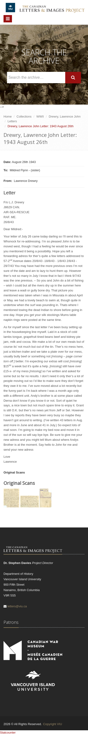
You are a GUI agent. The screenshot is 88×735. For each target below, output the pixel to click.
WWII (40, 116)
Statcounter (8, 732)
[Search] (73, 77)
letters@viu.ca (17, 606)
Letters (12, 121)
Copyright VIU (52, 724)
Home (8, 116)
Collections (24, 116)
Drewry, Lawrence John (65, 116)
